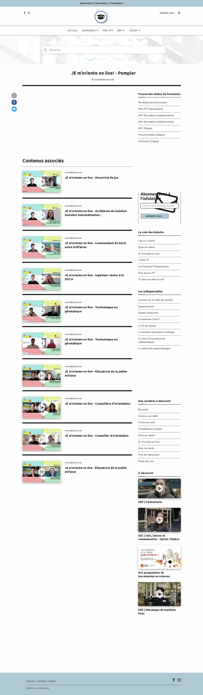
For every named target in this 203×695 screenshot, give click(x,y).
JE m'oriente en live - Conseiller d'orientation (97, 435)
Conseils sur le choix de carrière (155, 300)
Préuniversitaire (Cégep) (151, 134)
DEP (119, 30)
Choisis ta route (146, 422)
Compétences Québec (150, 428)
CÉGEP (133, 30)
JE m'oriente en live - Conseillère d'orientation (97, 403)
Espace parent (146, 306)
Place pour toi (146, 461)
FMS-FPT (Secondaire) (150, 109)
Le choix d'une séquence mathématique (151, 340)
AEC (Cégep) (145, 128)
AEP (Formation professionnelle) (156, 115)
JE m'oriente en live (103, 79)
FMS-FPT (108, 30)
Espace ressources (148, 312)
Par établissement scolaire (152, 102)
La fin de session (147, 325)
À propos (41, 681)
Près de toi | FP (146, 273)
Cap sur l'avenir (146, 240)
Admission (88, 30)
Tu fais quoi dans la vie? (151, 279)
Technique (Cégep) (148, 141)
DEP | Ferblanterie (150, 502)
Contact (51, 681)
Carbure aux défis (148, 416)
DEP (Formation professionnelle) (156, 121)
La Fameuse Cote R (148, 319)
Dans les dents (146, 448)
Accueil (72, 30)
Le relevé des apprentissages (154, 348)
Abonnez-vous (167, 13)
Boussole (143, 409)
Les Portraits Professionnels (153, 266)
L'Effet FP (143, 260)
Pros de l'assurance (148, 454)
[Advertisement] (159, 168)
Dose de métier (146, 247)
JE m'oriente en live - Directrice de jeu (91, 177)
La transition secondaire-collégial (156, 332)
